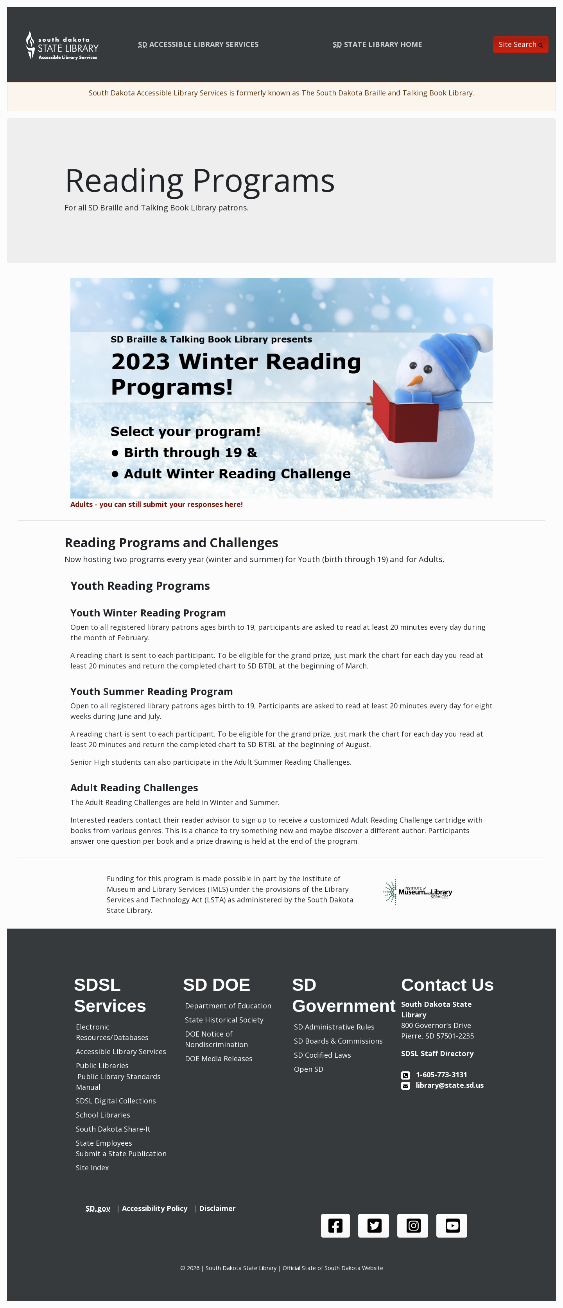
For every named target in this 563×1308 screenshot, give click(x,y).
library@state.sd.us (442, 1085)
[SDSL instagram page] (412, 1226)
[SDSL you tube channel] (451, 1226)
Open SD (310, 1069)
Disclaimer (219, 1208)
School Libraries (103, 1114)
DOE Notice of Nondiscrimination (218, 1039)
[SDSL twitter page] (373, 1226)
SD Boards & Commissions (340, 1041)
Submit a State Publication (121, 1153)
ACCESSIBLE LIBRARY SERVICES (198, 44)
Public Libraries (102, 1065)
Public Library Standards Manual (118, 1081)
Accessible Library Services (121, 1051)
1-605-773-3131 (434, 1074)
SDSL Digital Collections (116, 1100)
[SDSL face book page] (335, 1226)
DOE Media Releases (220, 1058)
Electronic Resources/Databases (112, 1032)
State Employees (104, 1143)
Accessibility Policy (157, 1208)
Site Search (521, 44)
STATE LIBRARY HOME (377, 44)
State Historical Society (226, 1019)
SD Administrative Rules (336, 1026)
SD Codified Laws (324, 1055)
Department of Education (230, 1005)
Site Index (92, 1167)
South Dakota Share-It (115, 1129)
